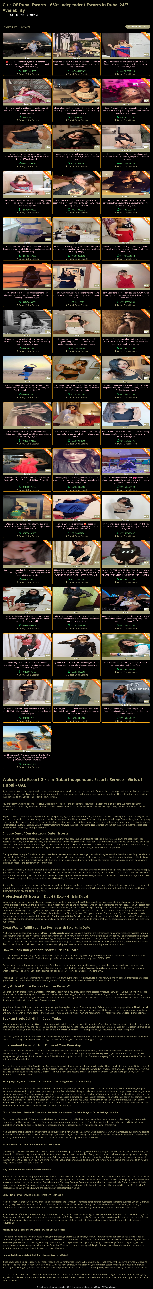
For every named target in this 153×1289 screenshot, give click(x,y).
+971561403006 (28, 579)
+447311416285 (28, 71)
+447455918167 (78, 71)
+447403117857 (78, 117)
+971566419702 (28, 348)
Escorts (20, 14)
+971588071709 (127, 348)
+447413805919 (127, 71)
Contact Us (32, 14)
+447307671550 (28, 117)
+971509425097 (28, 394)
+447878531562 (127, 117)
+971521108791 (78, 302)
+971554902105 (78, 394)
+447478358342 (78, 209)
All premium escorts (138, 26)
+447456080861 (28, 209)
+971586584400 (127, 669)
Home (10, 14)
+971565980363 (127, 302)
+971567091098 (78, 348)
